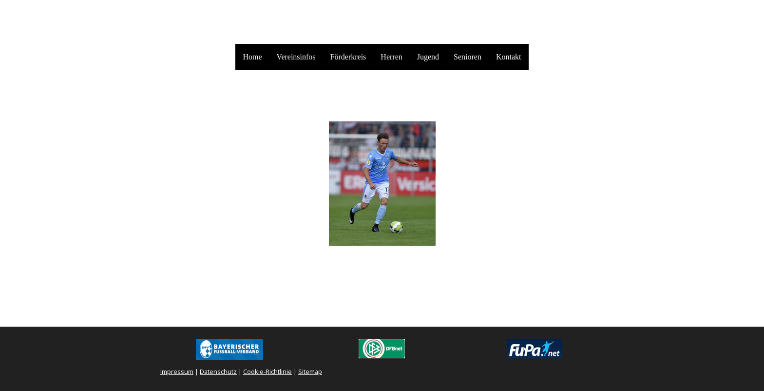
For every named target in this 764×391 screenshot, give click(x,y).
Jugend (428, 57)
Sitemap (310, 371)
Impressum (176, 371)
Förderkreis (348, 57)
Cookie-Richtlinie (267, 371)
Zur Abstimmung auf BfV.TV (382, 256)
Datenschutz (218, 371)
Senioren (467, 57)
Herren (391, 57)
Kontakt (508, 57)
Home (252, 57)
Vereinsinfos (296, 57)
